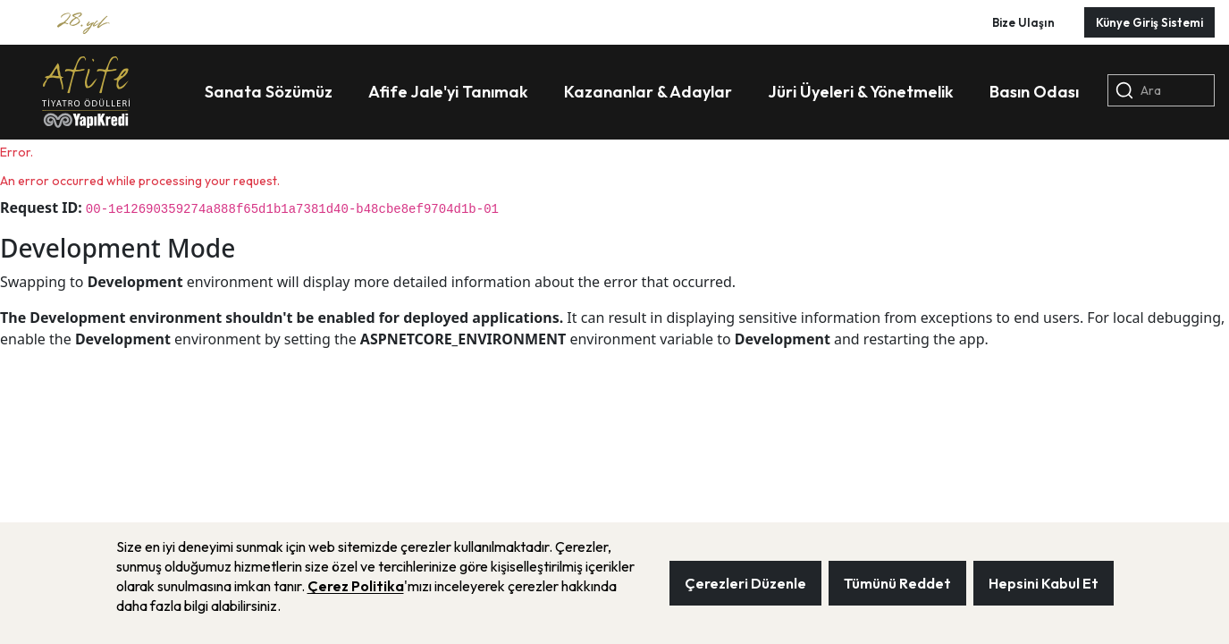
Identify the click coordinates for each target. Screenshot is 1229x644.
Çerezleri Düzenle (745, 583)
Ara (1138, 90)
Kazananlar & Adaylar (648, 91)
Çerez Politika (355, 586)
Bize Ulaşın (1023, 22)
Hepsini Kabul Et (1044, 583)
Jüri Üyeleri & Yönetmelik (861, 91)
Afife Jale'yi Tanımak (448, 91)
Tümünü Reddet (897, 583)
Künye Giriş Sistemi (1149, 22)
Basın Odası (1034, 91)
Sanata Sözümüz (269, 91)
